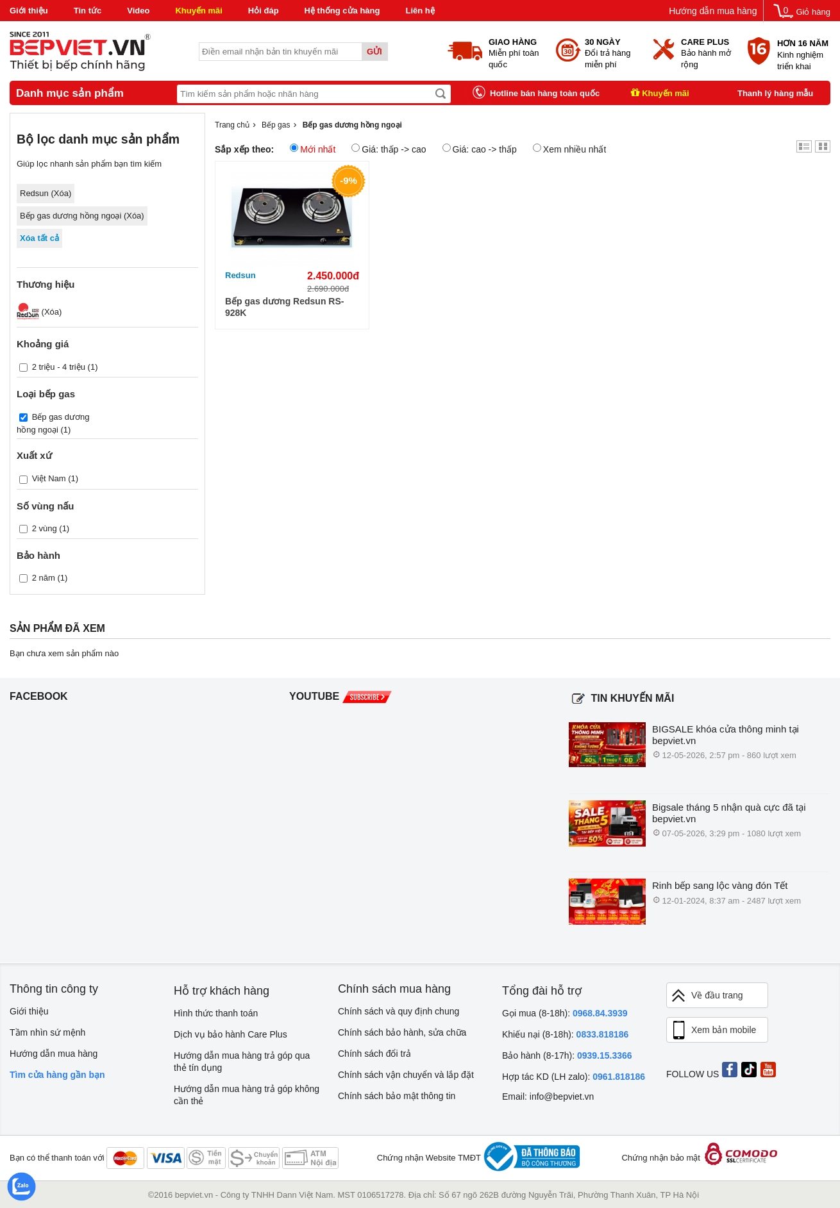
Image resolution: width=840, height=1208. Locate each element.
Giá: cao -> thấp (479, 149)
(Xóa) (39, 312)
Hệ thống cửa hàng (342, 10)
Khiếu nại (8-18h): (565, 1034)
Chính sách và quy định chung (398, 1011)
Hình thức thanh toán (216, 1013)
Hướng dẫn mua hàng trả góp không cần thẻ (246, 1095)
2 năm (43, 577)
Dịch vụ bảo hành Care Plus (230, 1034)
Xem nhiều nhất (570, 149)
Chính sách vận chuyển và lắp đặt (406, 1075)
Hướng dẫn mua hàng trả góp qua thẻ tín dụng (242, 1061)
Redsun (240, 275)
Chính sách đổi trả (374, 1053)
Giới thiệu (29, 10)
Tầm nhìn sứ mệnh (47, 1032)
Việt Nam (49, 478)
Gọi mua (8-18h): (565, 1013)
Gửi (374, 51)
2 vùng (44, 528)
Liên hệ (419, 10)
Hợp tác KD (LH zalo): (573, 1076)
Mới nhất (312, 149)
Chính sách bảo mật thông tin (396, 1096)
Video (138, 10)
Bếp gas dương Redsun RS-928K (284, 307)
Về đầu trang (706, 995)
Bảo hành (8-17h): (567, 1055)
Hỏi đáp (263, 10)
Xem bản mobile (713, 1030)
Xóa (61, 193)
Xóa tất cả (39, 238)
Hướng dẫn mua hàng (713, 11)
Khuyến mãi (198, 10)
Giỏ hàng (813, 12)
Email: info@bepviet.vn (548, 1096)
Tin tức (87, 10)
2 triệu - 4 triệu (58, 367)
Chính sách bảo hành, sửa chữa (402, 1032)
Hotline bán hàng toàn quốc (545, 93)
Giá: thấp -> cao (388, 149)
